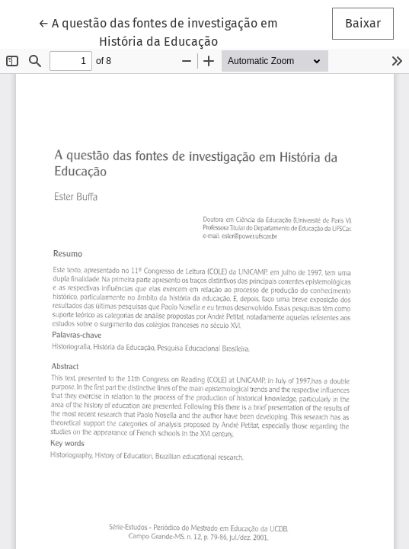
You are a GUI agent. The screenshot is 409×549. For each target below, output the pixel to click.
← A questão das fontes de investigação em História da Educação (158, 31)
